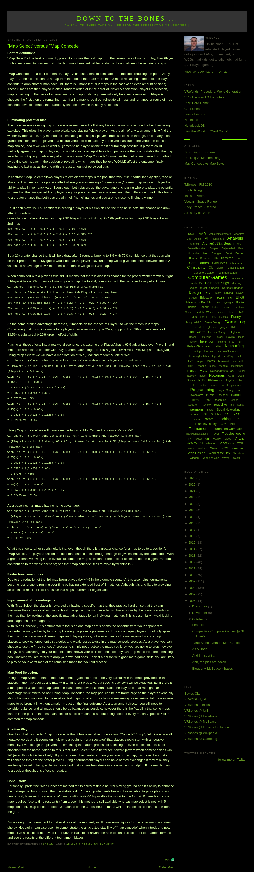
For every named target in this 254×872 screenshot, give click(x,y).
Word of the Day (219, 453)
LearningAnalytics (199, 356)
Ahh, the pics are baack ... (210, 662)
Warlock (202, 448)
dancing (236, 283)
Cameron (227, 258)
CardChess (219, 263)
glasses (212, 327)
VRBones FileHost (197, 705)
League (208, 351)
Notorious (191, 120)
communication (228, 272)
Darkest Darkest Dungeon (203, 287)
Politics (213, 385)
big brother (194, 253)
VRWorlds (227, 443)
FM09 (193, 316)
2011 (192, 568)
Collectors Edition (204, 272)
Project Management (229, 390)
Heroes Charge (217, 332)
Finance (227, 307)
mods (212, 366)
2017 (192, 529)
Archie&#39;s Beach (218, 243)
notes (202, 375)
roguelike (220, 404)
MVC (203, 371)
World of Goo (211, 457)
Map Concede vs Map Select (204, 163)
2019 (192, 517)
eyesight (228, 302)
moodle (223, 365)
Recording (220, 399)
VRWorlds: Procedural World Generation (213, 91)
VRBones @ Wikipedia (200, 733)
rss (232, 404)
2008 (192, 588)
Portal (224, 385)
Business (205, 258)
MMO (191, 365)
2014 (192, 549)
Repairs (234, 400)
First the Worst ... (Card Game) (206, 131)
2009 (192, 581)
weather (237, 448)
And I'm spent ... (204, 655)
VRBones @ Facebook (200, 716)
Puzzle (210, 394)
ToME (233, 424)
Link (239, 356)
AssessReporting (197, 248)
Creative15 (196, 283)
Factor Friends (194, 114)
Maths (211, 361)
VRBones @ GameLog (200, 739)
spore (194, 414)
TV (189, 438)
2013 (192, 555)
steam (209, 419)
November (200, 613)
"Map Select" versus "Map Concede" (43, 46)
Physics (230, 380)
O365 (231, 375)
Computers (237, 278)
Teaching (224, 419)
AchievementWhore (220, 234)
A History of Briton (197, 213)
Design (87, 834)
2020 (192, 510)
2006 (192, 601)
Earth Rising (193, 190)
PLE (193, 385)
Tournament (104, 834)
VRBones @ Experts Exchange (206, 727)
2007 (192, 594)
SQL (205, 414)
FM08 (240, 312)
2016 (192, 536)
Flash (231, 312)
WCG (224, 448)
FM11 (203, 316)
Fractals (223, 317)
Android (194, 243)
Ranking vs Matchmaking (202, 158)
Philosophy (215, 380)
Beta (241, 248)
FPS (213, 317)
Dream (217, 293)
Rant (207, 399)
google (224, 327)
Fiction (215, 307)
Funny (236, 317)
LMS (190, 361)
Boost (229, 253)
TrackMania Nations (197, 433)
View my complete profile (205, 71)
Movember (237, 366)
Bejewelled (228, 248)
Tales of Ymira (194, 196)
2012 (192, 562)
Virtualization (208, 443)
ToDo (223, 423)
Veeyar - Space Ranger (201, 201)
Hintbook (191, 337)
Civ (211, 267)
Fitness (220, 312)
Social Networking (229, 409)
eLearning (224, 297)
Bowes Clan (192, 693)
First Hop (198, 625)
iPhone (222, 341)
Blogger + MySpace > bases (212, 668)
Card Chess (192, 109)
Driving (228, 292)
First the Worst (204, 312)
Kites (219, 346)
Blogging (217, 253)
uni (207, 438)
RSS (167, 850)
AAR (202, 234)
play (240, 380)
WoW (225, 457)
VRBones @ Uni (196, 710)
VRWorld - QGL (195, 699)
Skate (210, 409)
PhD (201, 380)
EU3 (218, 302)
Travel (215, 433)
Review (206, 404)
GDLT (199, 327)
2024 (192, 491)
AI (206, 238)
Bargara (214, 248)
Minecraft (238, 361)
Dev (207, 293)
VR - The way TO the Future (204, 97)
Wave (213, 448)
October (198, 619)
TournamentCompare (227, 429)
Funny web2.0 (193, 322)
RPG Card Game (196, 103)
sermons (197, 409)
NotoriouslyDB (194, 125)
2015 (192, 542)
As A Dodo (199, 649)
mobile (202, 365)
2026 (192, 478)
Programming (202, 390)
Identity (193, 342)
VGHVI (217, 438)
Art (239, 243)
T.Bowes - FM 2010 (198, 184)
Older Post (166, 857)
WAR (240, 443)
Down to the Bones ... (127, 18)
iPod (231, 342)
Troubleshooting (233, 433)
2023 (192, 497)
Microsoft (223, 361)
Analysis (73, 834)
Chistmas (236, 263)
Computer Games (207, 277)
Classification (236, 267)
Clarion (220, 267)
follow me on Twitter (232, 759)
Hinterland (205, 337)
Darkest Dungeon (233, 287)
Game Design (212, 322)
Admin (197, 238)
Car (239, 258)
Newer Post (15, 857)
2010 (192, 575)
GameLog (234, 321)
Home (91, 857)
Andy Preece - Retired (200, 207)
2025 (192, 484)
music (191, 371)
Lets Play (228, 356)
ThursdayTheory (205, 424)
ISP (240, 341)
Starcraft (196, 419)
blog (205, 253)
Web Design (196, 453)
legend (216, 356)
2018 (192, 523)
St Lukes (232, 414)
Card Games (199, 263)
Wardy (191, 448)
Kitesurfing (234, 346)
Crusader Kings (217, 283)
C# (216, 258)
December (200, 606)
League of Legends (227, 351)
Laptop (197, 351)
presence (236, 385)
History (219, 336)
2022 (192, 504)
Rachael (223, 394)
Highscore (236, 332)
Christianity (196, 267)
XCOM (236, 458)
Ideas (241, 337)
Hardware (197, 332)
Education (206, 297)
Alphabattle (218, 238)
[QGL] (191, 233)
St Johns (216, 414)
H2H (233, 327)
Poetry (202, 385)
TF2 (236, 419)
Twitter (198, 438)
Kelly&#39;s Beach (199, 346)
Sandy (240, 404)
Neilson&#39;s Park (222, 370)
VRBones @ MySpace (200, 721)
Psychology (196, 394)
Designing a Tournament (201, 152)
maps (199, 361)
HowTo (230, 336)
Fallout (204, 307)
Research (192, 404)
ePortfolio (205, 302)
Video (228, 438)
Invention (207, 341)
